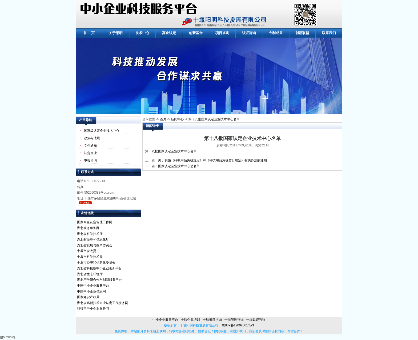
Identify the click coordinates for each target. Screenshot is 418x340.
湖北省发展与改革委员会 (94, 245)
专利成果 (276, 33)
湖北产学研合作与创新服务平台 (99, 280)
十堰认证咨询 (256, 320)
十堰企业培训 (190, 320)
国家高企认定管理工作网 (94, 222)
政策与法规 (92, 138)
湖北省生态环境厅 (90, 274)
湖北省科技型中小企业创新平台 (99, 268)
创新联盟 (302, 33)
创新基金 (196, 33)
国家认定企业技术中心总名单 (179, 166)
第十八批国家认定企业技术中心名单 (214, 119)
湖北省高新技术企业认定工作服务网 (102, 303)
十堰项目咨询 (212, 320)
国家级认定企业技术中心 (101, 131)
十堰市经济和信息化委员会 (96, 263)
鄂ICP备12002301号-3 (236, 325)
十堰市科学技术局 (90, 257)
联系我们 (329, 33)
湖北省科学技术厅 (90, 234)
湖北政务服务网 (88, 228)
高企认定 (169, 33)
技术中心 (142, 33)
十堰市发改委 (86, 251)
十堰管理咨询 (234, 320)
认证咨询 (249, 33)
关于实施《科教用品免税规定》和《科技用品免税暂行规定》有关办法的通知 (212, 160)
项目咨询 (222, 33)
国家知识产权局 (88, 297)
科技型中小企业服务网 (93, 308)
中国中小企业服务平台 (93, 285)
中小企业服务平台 (165, 320)
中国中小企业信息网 (91, 291)
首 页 (89, 33)
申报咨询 (90, 160)
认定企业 (90, 153)
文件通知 (90, 145)
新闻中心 (177, 119)
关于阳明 (116, 33)
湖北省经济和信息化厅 (93, 239)
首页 (163, 119)
